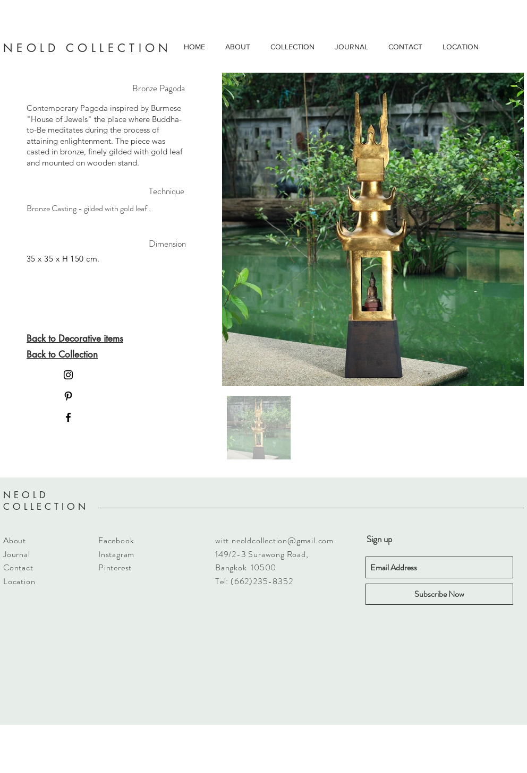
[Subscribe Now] (439, 594)
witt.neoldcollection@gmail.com (274, 540)
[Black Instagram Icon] (68, 375)
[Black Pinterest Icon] (68, 396)
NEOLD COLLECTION (46, 501)
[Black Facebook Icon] (68, 417)
